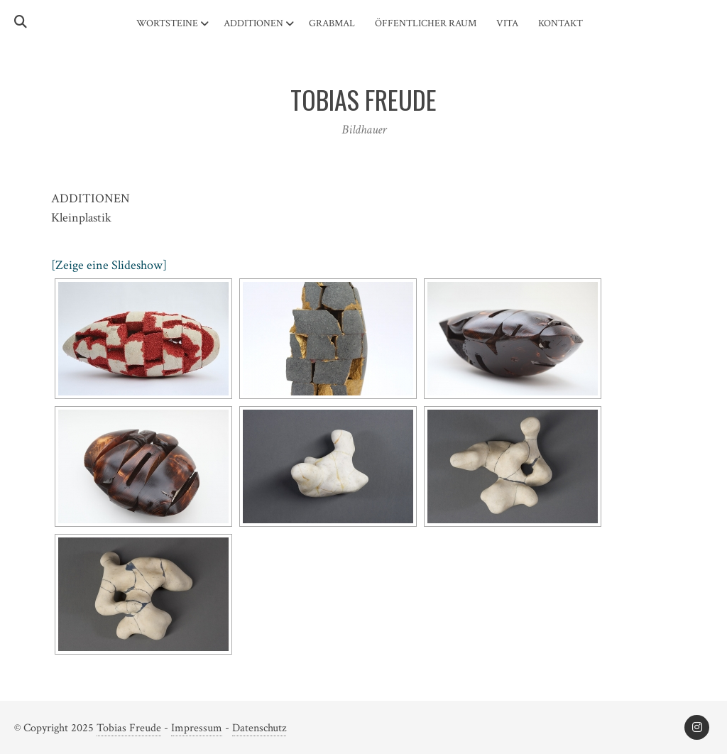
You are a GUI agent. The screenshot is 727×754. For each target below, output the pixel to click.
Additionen (253, 23)
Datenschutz (259, 728)
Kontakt (560, 23)
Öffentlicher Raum (425, 23)
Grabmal (332, 23)
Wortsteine (167, 23)
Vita (507, 23)
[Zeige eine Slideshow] (109, 265)
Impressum (196, 728)
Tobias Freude (129, 728)
